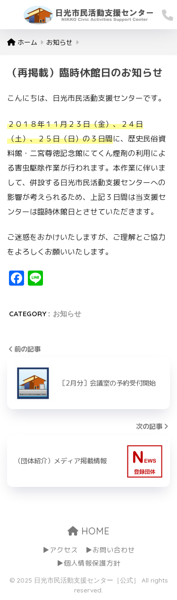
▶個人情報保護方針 (88, 563)
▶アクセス (60, 550)
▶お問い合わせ (110, 550)
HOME (88, 531)
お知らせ (67, 313)
